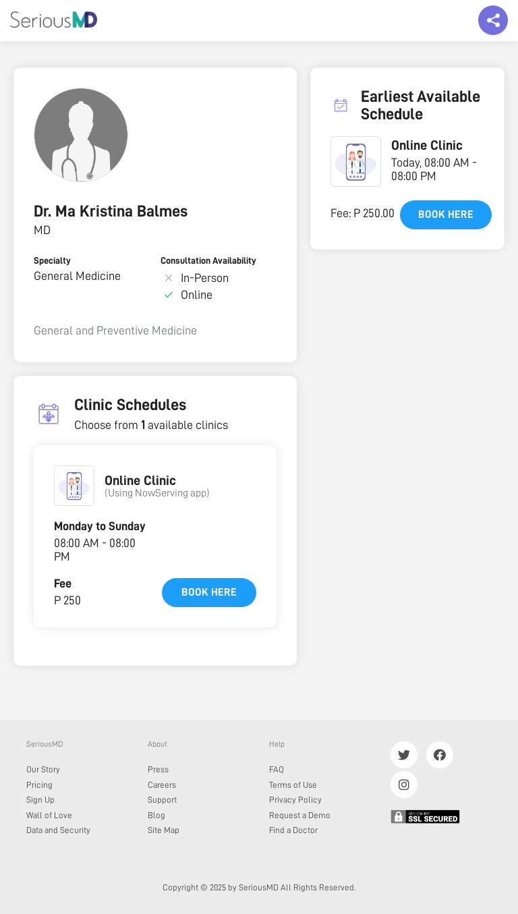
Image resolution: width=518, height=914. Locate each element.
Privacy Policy (295, 799)
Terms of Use (293, 784)
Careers (162, 784)
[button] (74, 485)
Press (158, 769)
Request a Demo (299, 815)
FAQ (276, 769)
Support (162, 799)
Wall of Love (49, 815)
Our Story (43, 769)
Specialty (52, 260)
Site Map (163, 830)
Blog (156, 815)
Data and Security (58, 830)
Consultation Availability (208, 260)
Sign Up (40, 799)
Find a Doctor (293, 830)
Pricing (39, 784)
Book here (209, 592)
